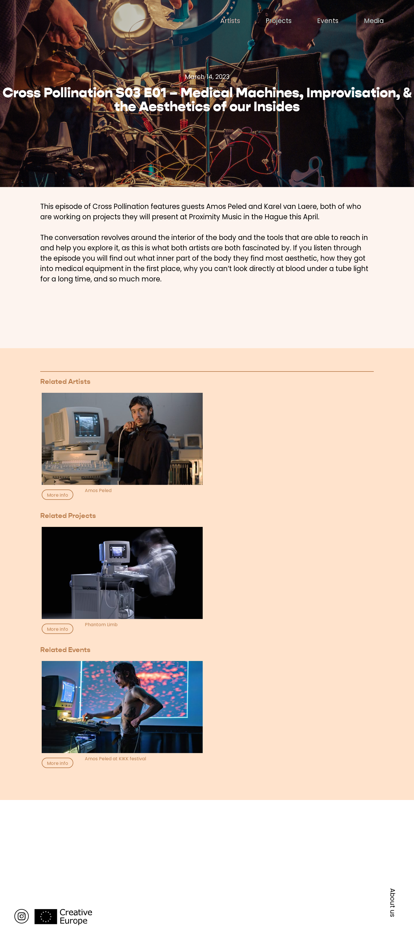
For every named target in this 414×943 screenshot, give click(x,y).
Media (374, 20)
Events (327, 20)
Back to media (64, 784)
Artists (230, 20)
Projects (279, 20)
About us (392, 902)
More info (57, 495)
